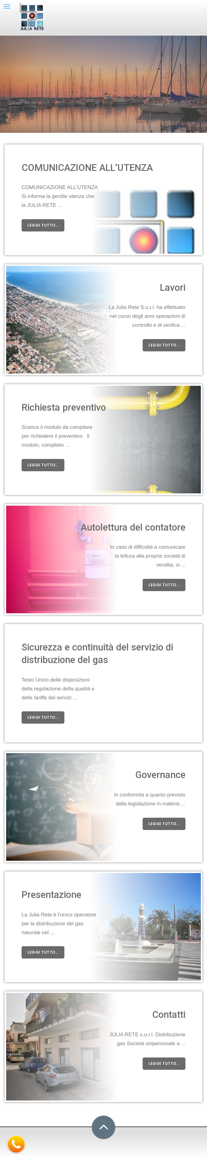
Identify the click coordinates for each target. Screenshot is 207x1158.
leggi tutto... (43, 225)
